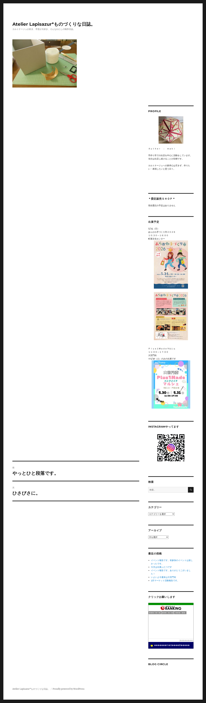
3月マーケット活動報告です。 (165, 580)
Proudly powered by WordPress (68, 689)
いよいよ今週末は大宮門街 (163, 577)
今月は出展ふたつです (161, 567)
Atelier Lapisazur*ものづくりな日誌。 (53, 24)
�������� (186, 640)
